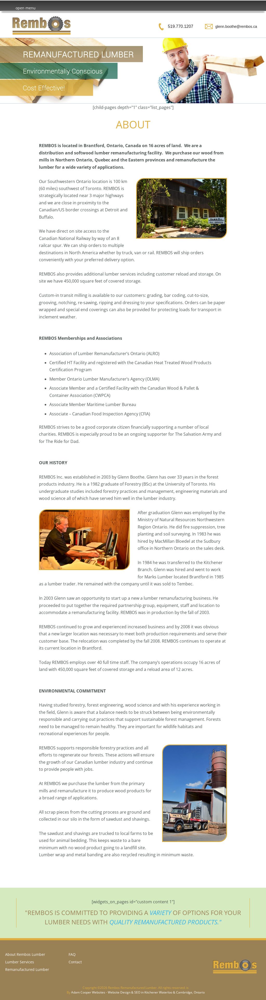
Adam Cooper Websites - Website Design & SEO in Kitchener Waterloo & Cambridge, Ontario (138, 992)
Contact (75, 961)
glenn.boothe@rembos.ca (236, 26)
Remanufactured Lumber (27, 969)
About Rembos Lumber (25, 954)
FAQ (72, 954)
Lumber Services (19, 961)
